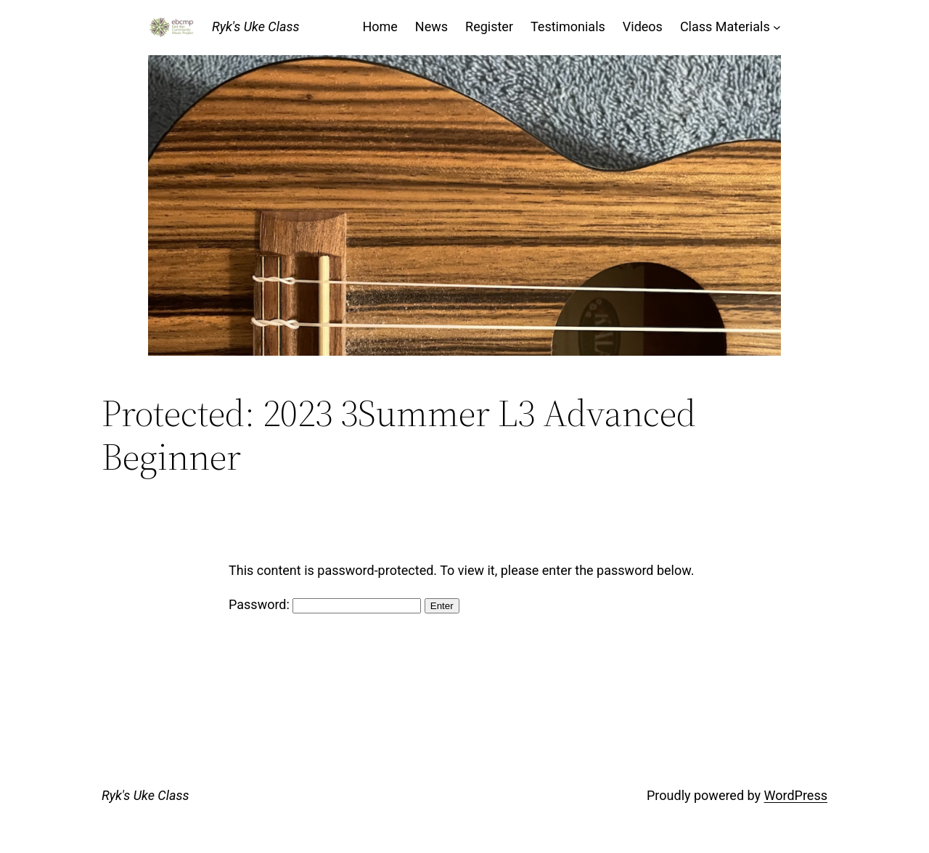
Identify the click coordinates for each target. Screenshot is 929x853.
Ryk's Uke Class (255, 26)
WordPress (795, 795)
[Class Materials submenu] (777, 27)
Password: (325, 604)
